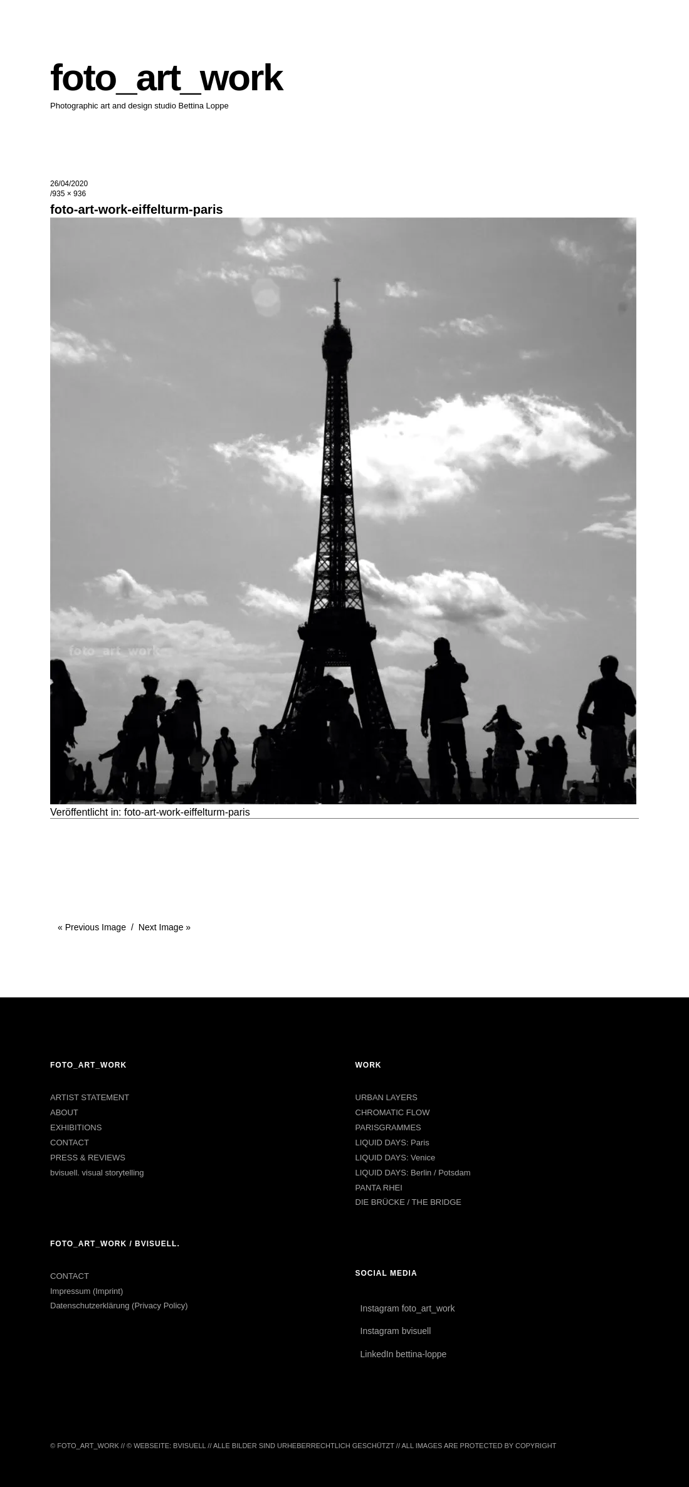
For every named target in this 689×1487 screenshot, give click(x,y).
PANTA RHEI (378, 1187)
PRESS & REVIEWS (87, 1157)
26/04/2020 (69, 183)
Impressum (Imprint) (86, 1291)
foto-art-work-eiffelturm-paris (187, 812)
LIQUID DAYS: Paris (392, 1142)
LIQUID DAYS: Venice (395, 1157)
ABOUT (64, 1112)
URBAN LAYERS (386, 1097)
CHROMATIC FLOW (392, 1112)
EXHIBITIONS (76, 1127)
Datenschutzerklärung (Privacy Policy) (119, 1305)
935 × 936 (69, 193)
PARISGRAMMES (388, 1127)
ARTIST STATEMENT (89, 1097)
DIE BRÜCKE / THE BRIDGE (408, 1202)
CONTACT (69, 1142)
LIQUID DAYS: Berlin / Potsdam (413, 1172)
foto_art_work (166, 77)
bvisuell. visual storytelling (97, 1172)
